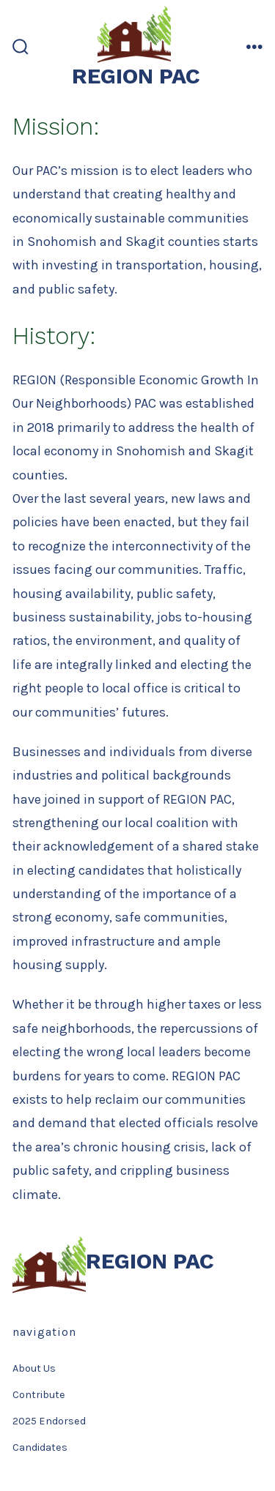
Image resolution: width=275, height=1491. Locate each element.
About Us (34, 1368)
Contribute (38, 1395)
